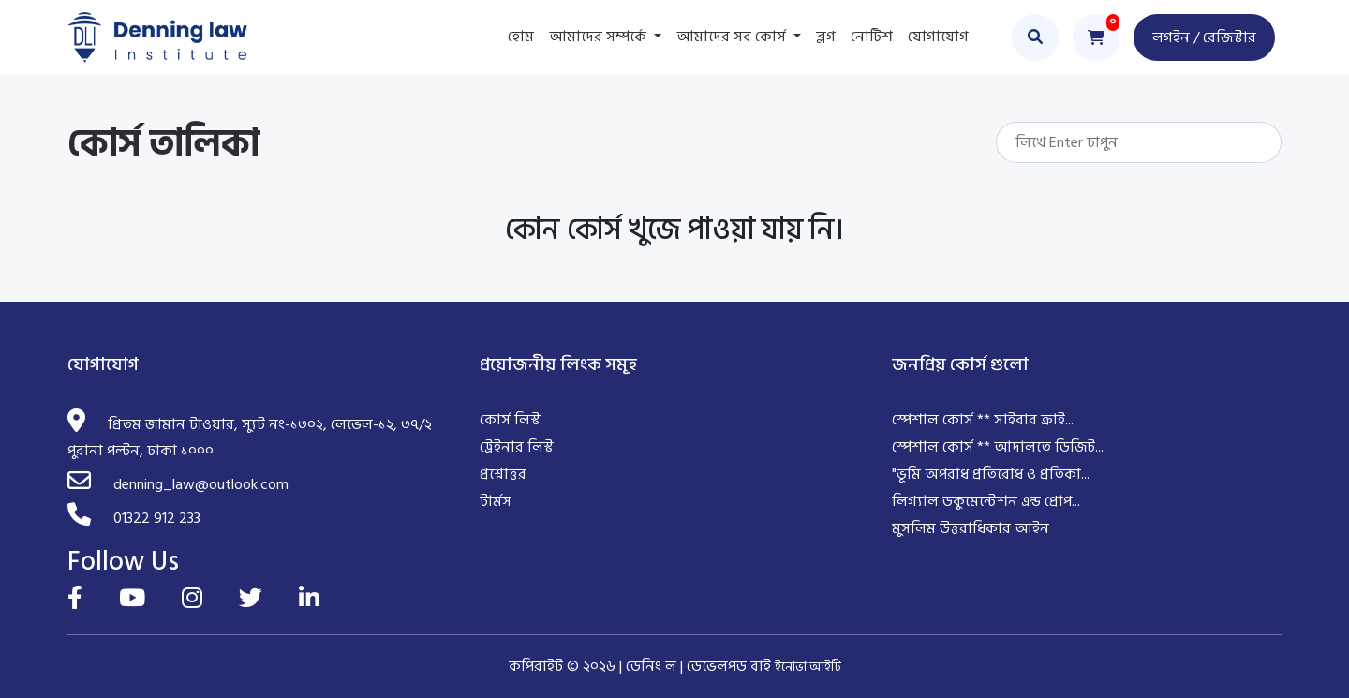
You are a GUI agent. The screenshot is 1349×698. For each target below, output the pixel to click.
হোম (521, 36)
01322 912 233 (156, 518)
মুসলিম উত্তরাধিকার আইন (970, 528)
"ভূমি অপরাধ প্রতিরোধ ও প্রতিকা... (991, 474)
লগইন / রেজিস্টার (1204, 37)
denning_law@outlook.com (201, 484)
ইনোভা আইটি (808, 666)
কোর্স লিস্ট (510, 420)
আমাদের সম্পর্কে (599, 36)
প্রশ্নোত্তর (503, 474)
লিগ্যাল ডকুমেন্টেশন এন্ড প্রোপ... (986, 501)
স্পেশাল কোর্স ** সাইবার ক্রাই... (983, 420)
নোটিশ (872, 36)
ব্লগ (826, 36)
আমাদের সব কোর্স (733, 36)
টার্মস (495, 501)
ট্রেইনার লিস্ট (517, 447)
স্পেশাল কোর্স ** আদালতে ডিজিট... (998, 447)
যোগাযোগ (938, 36)
